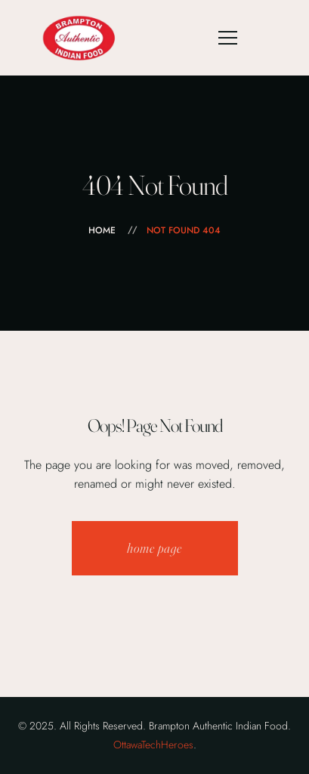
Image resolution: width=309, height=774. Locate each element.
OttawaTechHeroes (153, 744)
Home (102, 230)
